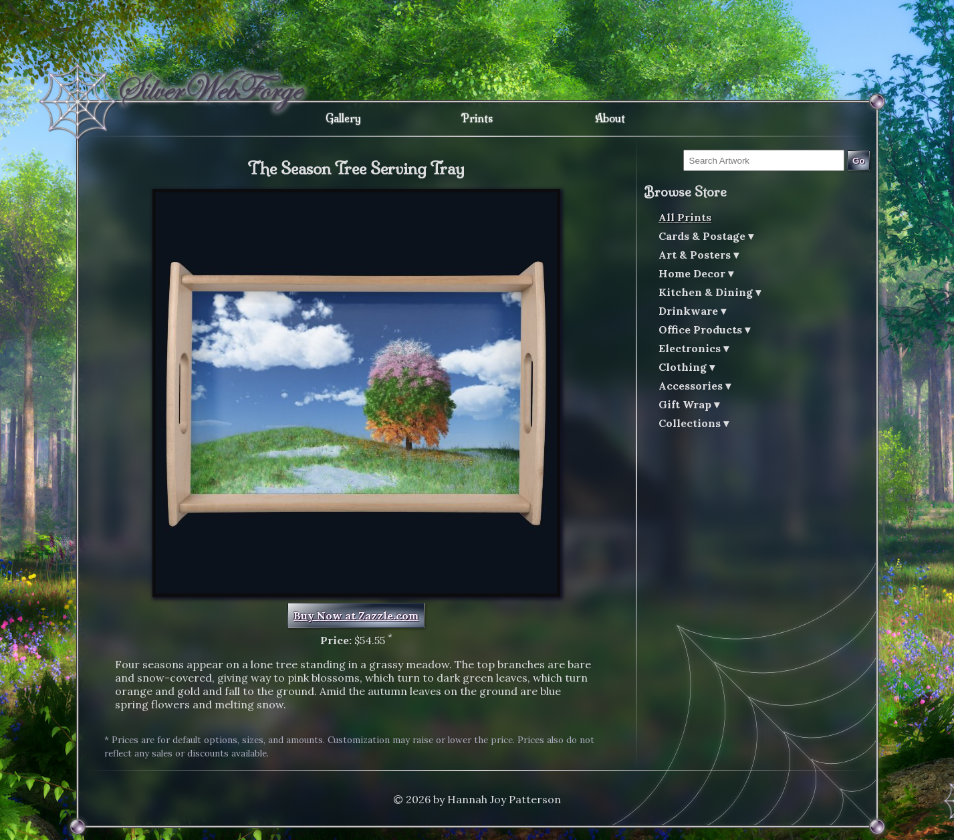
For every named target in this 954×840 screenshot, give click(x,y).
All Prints (685, 217)
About (610, 118)
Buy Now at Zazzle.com (356, 615)
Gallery (343, 118)
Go (858, 161)
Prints (477, 118)
